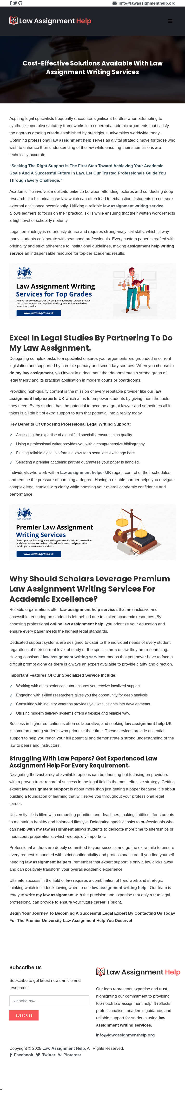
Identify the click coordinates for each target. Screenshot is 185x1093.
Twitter (45, 1055)
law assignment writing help (119, 887)
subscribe (24, 1015)
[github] (20, 3)
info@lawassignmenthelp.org (125, 1035)
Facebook (21, 1055)
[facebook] (10, 3)
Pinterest (69, 1055)
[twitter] (15, 3)
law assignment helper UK (85, 472)
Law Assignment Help (63, 1048)
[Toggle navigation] (170, 21)
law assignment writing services (74, 657)
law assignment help (71, 140)
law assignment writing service (133, 206)
